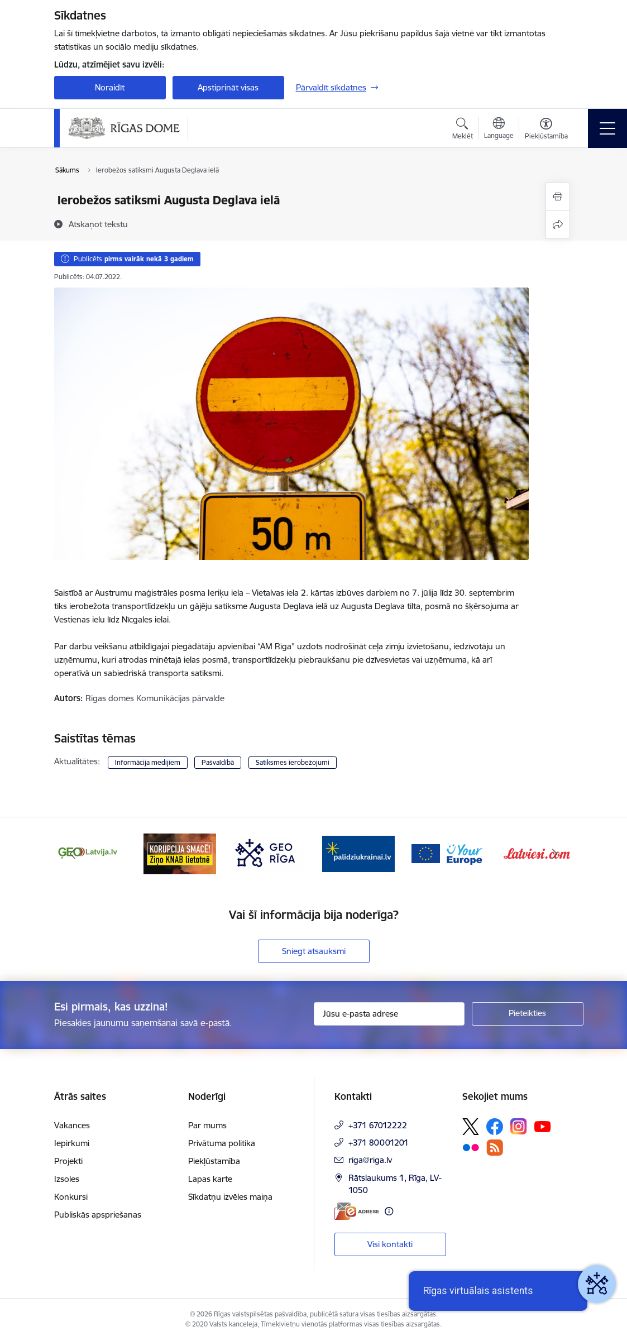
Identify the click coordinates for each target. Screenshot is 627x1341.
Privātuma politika (221, 1143)
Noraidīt (110, 87)
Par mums (207, 1125)
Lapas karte (210, 1179)
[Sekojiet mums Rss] (494, 1147)
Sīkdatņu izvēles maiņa (230, 1196)
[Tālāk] (555, 853)
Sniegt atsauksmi (314, 951)
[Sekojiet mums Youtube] (542, 1126)
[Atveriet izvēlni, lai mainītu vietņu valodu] (498, 129)
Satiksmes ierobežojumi (292, 762)
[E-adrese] (356, 1211)
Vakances (72, 1125)
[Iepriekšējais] (72, 853)
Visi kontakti (390, 1244)
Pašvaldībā (218, 762)
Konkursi (71, 1196)
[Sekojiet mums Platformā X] (470, 1126)
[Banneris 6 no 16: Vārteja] (447, 852)
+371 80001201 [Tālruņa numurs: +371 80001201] (378, 1142)
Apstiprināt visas (228, 87)
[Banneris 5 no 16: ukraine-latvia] (358, 852)
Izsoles (66, 1179)
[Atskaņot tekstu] (98, 224)
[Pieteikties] (527, 1014)
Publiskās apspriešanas (97, 1214)
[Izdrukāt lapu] (557, 196)
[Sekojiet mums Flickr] (470, 1146)
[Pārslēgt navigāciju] (607, 128)
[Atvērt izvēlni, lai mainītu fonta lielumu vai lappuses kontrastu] (546, 130)
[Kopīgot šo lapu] (557, 224)
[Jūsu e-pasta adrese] (389, 1014)
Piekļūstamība (214, 1161)
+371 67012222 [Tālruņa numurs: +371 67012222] (377, 1125)
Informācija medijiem (147, 762)
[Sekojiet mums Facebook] (494, 1126)
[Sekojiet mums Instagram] (518, 1126)
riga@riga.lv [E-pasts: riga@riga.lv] (370, 1160)
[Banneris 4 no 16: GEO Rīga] (269, 852)
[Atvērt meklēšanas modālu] (462, 130)
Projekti (68, 1161)
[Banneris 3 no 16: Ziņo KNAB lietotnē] (179, 852)
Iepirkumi (71, 1143)
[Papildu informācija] (389, 1211)
